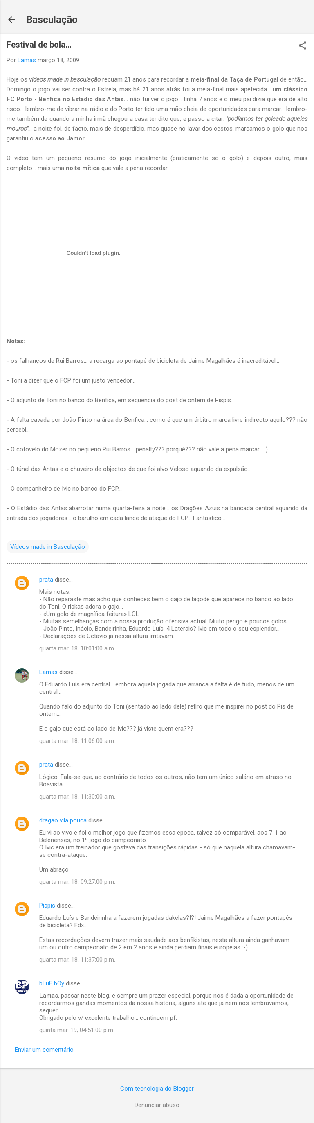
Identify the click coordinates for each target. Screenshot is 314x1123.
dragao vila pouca (63, 820)
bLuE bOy (51, 983)
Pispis (47, 905)
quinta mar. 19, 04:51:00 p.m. (76, 1030)
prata (46, 579)
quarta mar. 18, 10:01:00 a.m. (77, 648)
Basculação (52, 19)
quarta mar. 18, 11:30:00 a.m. (77, 796)
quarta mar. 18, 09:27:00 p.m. (77, 881)
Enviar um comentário (44, 1049)
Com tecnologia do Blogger (157, 1088)
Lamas (48, 672)
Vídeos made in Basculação (47, 546)
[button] (302, 46)
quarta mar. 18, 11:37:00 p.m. (77, 959)
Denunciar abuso (157, 1105)
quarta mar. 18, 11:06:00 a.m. (77, 741)
